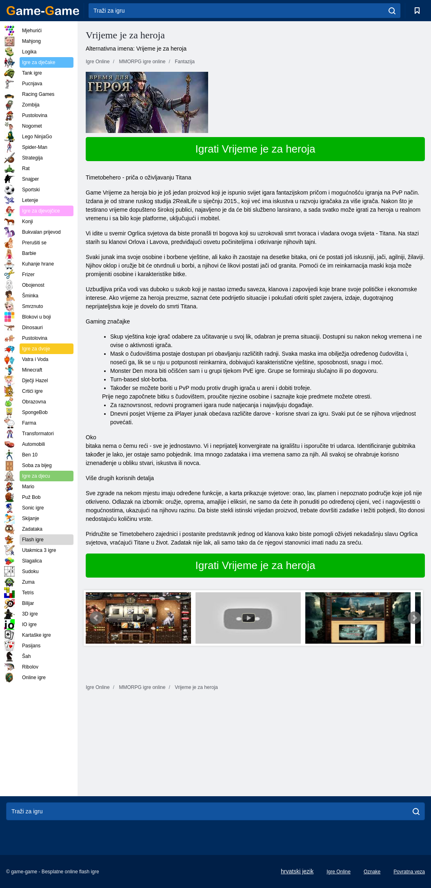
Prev (96, 617)
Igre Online (339, 872)
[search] (392, 10)
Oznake (372, 872)
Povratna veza (409, 872)
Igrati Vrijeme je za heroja (255, 149)
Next (414, 617)
